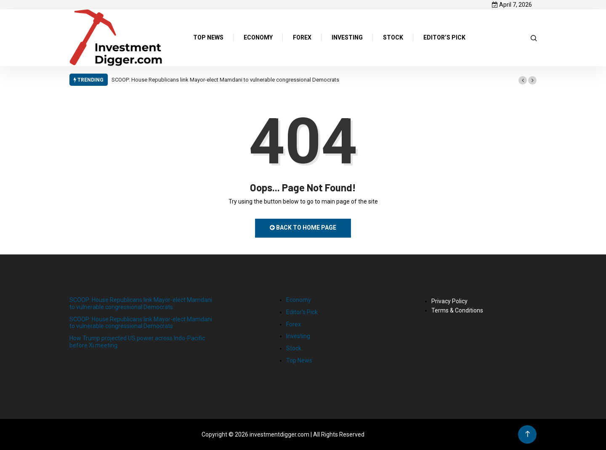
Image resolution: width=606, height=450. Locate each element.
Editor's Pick (302, 312)
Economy (298, 299)
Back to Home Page (303, 227)
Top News (299, 360)
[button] (522, 80)
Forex (293, 324)
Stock (293, 348)
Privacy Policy (449, 301)
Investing (298, 336)
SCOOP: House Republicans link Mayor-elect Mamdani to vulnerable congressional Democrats (225, 80)
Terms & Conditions (457, 310)
